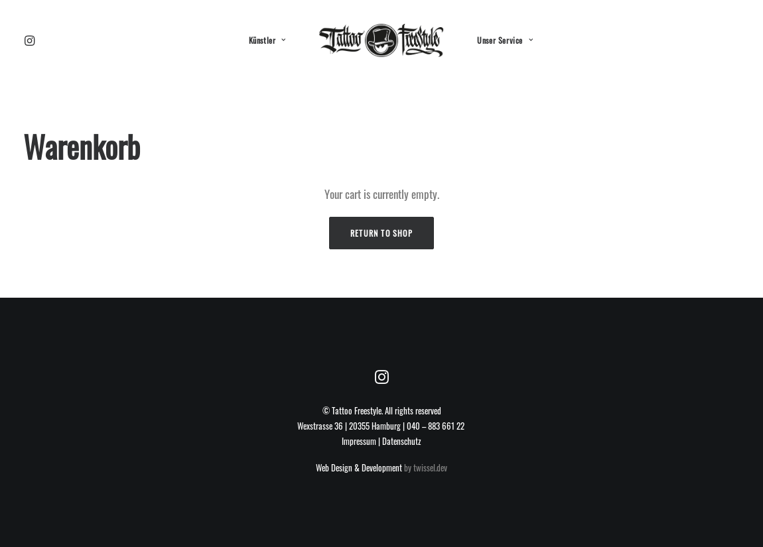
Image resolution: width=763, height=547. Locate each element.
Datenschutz (401, 441)
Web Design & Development (359, 467)
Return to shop (381, 233)
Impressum (359, 441)
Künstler (267, 40)
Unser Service (505, 40)
